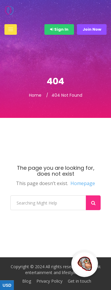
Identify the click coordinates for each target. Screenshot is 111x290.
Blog (26, 281)
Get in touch (79, 281)
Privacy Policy (49, 281)
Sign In (59, 29)
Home (35, 95)
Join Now (92, 29)
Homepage (82, 183)
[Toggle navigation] (10, 29)
